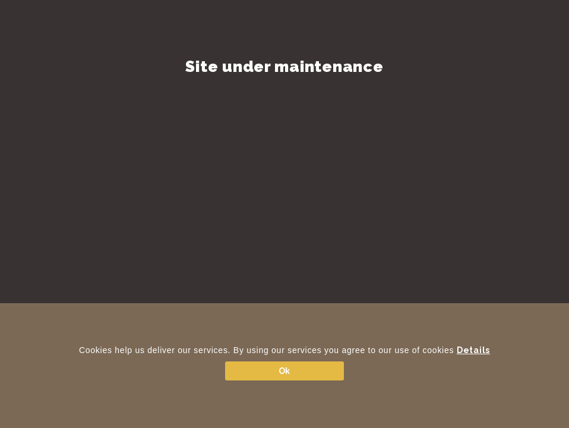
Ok (284, 371)
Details (473, 350)
